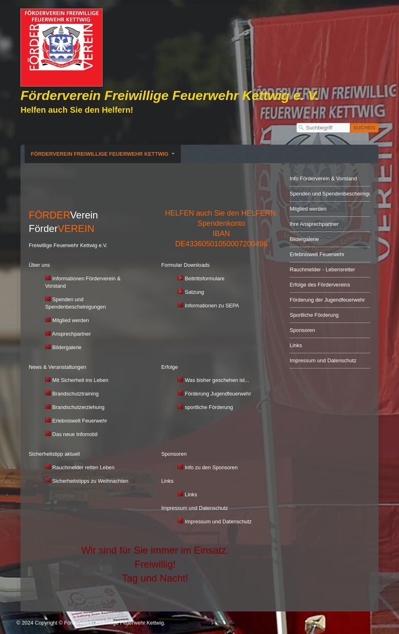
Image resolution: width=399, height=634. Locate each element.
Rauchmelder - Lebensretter (322, 269)
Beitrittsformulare (205, 278)
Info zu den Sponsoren (211, 467)
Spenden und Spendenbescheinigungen (330, 194)
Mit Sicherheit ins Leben (80, 380)
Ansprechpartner (71, 334)
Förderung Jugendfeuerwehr (218, 394)
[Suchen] (364, 127)
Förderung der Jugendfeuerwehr (327, 300)
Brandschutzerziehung (75, 407)
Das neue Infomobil (71, 434)
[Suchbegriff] (323, 127)
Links (187, 494)
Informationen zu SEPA (208, 305)
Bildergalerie (67, 347)
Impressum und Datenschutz (218, 521)
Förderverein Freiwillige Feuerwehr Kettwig (100, 154)
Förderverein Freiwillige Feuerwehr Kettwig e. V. (170, 95)
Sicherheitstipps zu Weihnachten (90, 481)
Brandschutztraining (72, 394)
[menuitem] (103, 154)
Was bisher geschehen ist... (217, 380)
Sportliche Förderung (314, 315)
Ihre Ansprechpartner (314, 224)
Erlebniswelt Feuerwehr (76, 421)
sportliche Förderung (209, 407)
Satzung (191, 292)
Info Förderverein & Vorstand (323, 178)
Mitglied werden (70, 320)
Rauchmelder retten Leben (83, 467)
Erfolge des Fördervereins (320, 285)
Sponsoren (302, 330)
